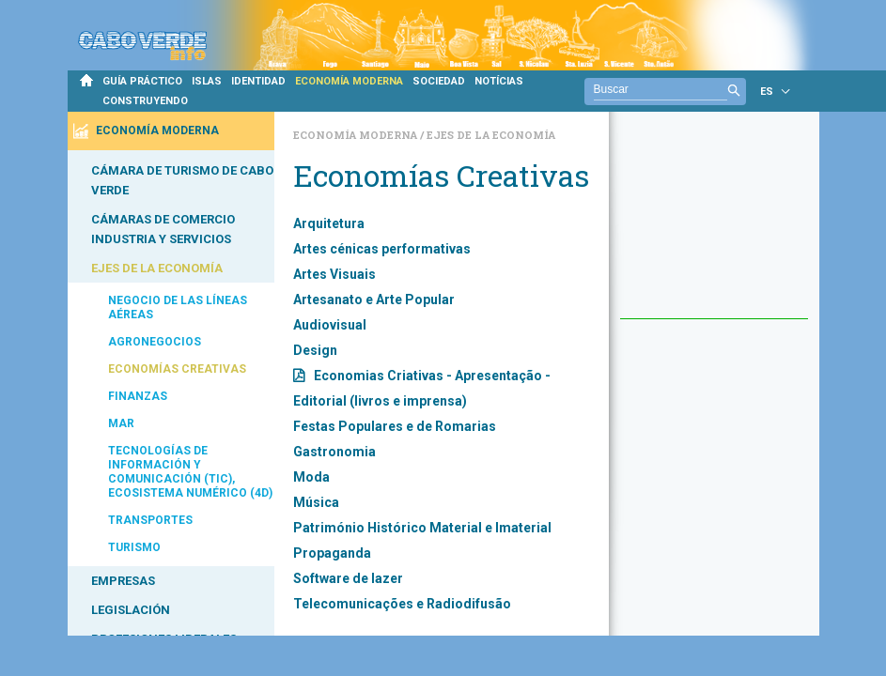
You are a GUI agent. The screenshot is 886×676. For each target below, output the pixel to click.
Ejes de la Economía (491, 135)
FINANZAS (137, 396)
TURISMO (134, 547)
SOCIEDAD (438, 81)
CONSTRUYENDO (145, 101)
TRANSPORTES (150, 520)
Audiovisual (329, 324)
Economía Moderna (356, 135)
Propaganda (332, 553)
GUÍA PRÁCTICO (142, 81)
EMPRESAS (123, 581)
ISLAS (207, 81)
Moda (311, 476)
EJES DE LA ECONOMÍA (157, 268)
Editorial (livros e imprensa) (380, 400)
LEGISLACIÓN (130, 610)
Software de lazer (348, 578)
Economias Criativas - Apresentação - (432, 375)
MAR (121, 423)
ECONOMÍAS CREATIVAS (177, 369)
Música (316, 502)
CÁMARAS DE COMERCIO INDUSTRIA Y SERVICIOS (163, 229)
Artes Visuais (334, 274)
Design (315, 350)
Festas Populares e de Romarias (394, 426)
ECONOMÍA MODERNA (349, 81)
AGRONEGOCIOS (154, 341)
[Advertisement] (714, 224)
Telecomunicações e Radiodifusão (402, 603)
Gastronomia (334, 451)
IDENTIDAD (258, 81)
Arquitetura (329, 223)
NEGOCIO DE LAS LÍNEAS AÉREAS (177, 307)
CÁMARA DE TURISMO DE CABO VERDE (182, 180)
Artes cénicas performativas (382, 248)
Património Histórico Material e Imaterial (422, 527)
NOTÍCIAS (498, 81)
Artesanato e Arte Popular (374, 299)
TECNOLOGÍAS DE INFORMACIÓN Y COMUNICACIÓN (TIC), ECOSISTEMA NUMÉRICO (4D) (190, 471)
